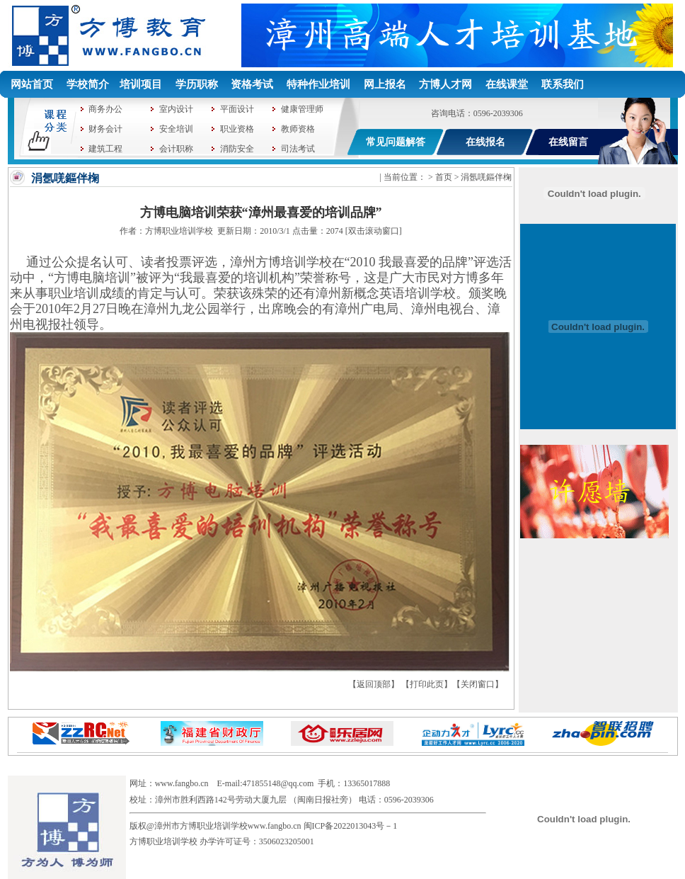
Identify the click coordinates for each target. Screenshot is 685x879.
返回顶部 (374, 684)
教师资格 (298, 129)
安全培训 (176, 129)
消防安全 (237, 149)
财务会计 (105, 129)
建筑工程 (105, 149)
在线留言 (568, 142)
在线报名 (485, 142)
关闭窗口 (478, 684)
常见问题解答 (395, 142)
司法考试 (298, 149)
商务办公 (105, 109)
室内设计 (176, 109)
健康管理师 (302, 109)
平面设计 (237, 109)
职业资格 (237, 129)
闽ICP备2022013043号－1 (351, 826)
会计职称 (176, 149)
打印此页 (427, 684)
